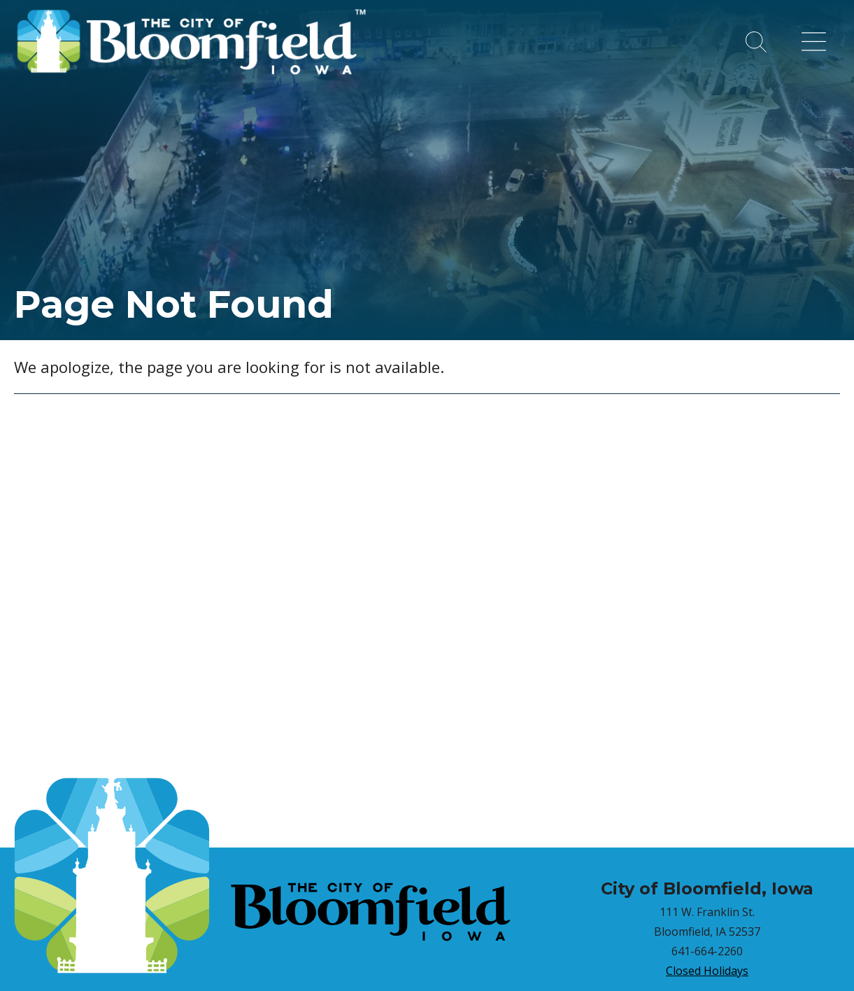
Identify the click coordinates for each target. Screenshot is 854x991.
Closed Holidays (707, 970)
